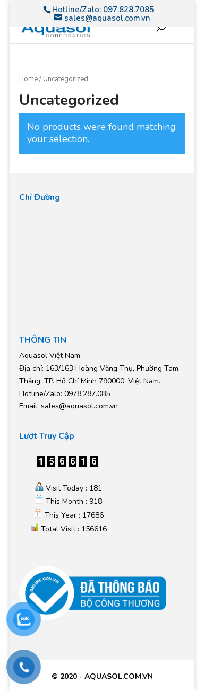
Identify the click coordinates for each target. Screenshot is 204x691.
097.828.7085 (128, 9)
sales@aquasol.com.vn (79, 406)
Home (28, 79)
